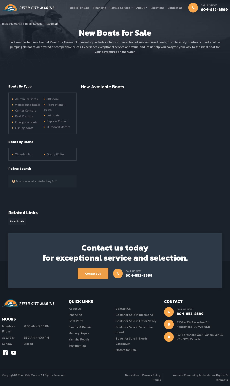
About (140, 7)
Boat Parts (76, 321)
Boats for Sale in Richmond (134, 314)
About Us (75, 308)
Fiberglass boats (26, 122)
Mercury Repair (79, 333)
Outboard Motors (58, 127)
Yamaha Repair (79, 339)
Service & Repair (80, 327)
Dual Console (24, 116)
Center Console (25, 110)
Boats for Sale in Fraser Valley (136, 321)
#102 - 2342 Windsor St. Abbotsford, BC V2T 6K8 (193, 324)
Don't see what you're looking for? (36, 181)
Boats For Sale (80, 7)
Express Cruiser (57, 121)
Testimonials (77, 345)
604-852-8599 (214, 9)
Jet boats (53, 115)
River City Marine (12, 24)
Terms (157, 380)
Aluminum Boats (26, 99)
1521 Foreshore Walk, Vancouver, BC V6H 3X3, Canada (200, 336)
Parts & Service (120, 7)
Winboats (221, 380)
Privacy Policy (151, 375)
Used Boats (17, 221)
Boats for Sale (33, 24)
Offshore (53, 99)
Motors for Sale (126, 350)
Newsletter (132, 375)
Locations (157, 7)
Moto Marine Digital (212, 375)
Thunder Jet (23, 154)
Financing (99, 7)
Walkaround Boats (27, 104)
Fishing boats (24, 128)
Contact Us (174, 7)
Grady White (55, 154)
